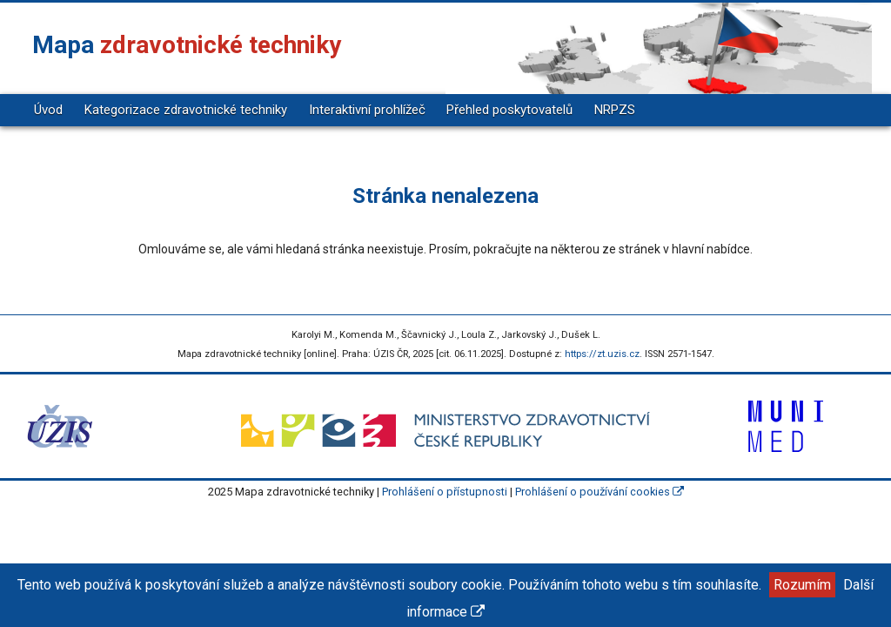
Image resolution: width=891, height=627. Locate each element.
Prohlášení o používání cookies (599, 491)
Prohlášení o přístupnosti (444, 491)
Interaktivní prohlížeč (367, 110)
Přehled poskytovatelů (509, 110)
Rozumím (802, 584)
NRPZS (614, 110)
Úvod (48, 110)
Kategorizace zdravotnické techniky (185, 110)
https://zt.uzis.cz (602, 354)
